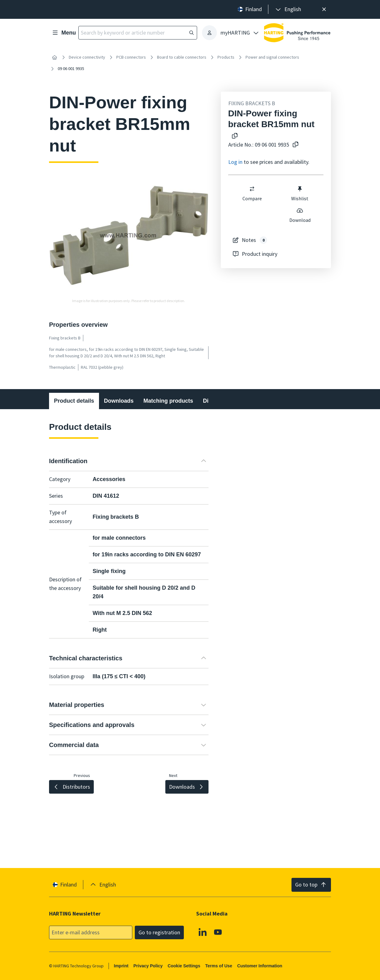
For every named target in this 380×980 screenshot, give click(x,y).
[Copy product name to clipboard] (233, 136)
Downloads (119, 401)
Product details (74, 401)
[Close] (324, 9)
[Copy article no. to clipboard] (294, 145)
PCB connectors (131, 57)
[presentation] (288, 9)
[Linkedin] (202, 931)
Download (299, 215)
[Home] (54, 57)
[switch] (252, 188)
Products (225, 57)
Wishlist (299, 193)
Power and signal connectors (272, 57)
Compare (252, 193)
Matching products (168, 401)
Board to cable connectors (181, 57)
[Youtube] (218, 931)
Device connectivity (87, 57)
